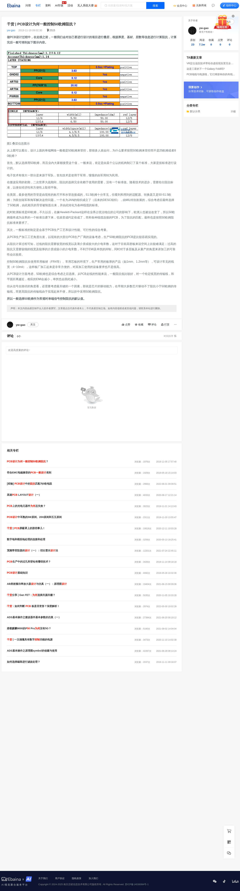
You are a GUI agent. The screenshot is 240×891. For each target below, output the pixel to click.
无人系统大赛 (85, 5)
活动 (70, 5)
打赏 (165, 324)
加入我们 (93, 878)
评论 (152, 324)
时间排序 (170, 336)
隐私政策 (76, 878)
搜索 (155, 5)
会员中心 (182, 5)
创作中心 (229, 5)
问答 (28, 5)
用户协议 (60, 878)
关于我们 (43, 878)
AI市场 (59, 5)
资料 (48, 5)
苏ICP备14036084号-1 (137, 884)
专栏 (38, 5)
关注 (32, 324)
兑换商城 (201, 5)
